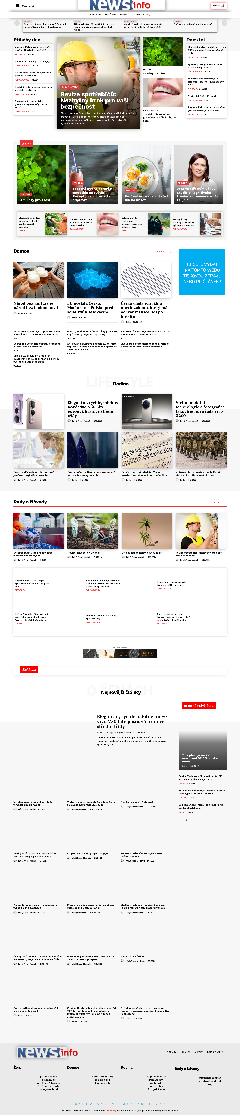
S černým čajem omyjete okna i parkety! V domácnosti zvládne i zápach (145, 333)
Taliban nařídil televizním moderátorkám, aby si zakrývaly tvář (133, 222)
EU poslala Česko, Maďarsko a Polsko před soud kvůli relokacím (90, 307)
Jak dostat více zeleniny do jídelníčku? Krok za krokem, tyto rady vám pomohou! (48, 1083)
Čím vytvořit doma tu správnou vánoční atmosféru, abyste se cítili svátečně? (37, 958)
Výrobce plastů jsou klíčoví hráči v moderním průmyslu (205, 66)
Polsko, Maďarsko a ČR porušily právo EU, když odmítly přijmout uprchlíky (92, 333)
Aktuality (28, 21)
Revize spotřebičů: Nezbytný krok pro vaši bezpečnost (33, 74)
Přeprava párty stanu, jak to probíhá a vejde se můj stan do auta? (31, 104)
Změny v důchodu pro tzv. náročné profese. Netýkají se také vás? (33, 49)
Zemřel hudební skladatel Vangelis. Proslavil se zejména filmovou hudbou (145, 473)
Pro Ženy (177, 21)
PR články (111, 1110)
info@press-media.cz (82, 421)
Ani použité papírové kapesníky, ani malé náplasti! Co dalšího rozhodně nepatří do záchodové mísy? (92, 346)
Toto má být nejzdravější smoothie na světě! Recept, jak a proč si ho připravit (202, 792)
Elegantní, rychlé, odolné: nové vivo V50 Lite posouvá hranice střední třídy (207, 50)
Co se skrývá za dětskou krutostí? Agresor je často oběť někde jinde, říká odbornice (45, 25)
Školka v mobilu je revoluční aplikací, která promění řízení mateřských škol (143, 906)
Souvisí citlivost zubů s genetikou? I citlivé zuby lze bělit (159, 117)
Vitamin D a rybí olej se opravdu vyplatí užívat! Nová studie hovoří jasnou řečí (143, 25)
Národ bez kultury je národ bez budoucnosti (35, 305)
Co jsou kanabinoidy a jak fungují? (33, 61)
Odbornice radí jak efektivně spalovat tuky (210, 1081)
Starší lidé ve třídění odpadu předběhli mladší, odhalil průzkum (29, 222)
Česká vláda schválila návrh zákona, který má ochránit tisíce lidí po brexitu (144, 310)
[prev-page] (17, 23)
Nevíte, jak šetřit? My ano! (202, 96)
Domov (77, 21)
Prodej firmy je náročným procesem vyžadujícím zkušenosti (33, 88)
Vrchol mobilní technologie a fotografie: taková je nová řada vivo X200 (207, 81)
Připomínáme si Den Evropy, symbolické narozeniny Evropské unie (91, 473)
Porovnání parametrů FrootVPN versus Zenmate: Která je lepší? (91, 958)
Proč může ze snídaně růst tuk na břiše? (192, 24)
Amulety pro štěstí (154, 73)
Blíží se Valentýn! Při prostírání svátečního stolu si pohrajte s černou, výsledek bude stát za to (94, 27)
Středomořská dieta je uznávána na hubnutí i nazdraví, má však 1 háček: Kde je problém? (103, 583)
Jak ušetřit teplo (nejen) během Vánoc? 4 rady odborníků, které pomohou (145, 345)
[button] (28, 6)
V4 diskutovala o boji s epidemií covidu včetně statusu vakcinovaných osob (37, 333)
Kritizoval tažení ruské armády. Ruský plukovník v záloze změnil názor (198, 473)
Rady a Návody (130, 21)
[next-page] (224, 23)
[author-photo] (15, 313)
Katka (20, 313)
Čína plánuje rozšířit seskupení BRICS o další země (200, 758)
